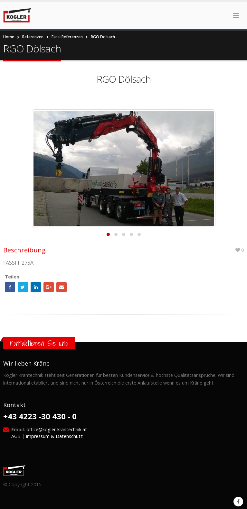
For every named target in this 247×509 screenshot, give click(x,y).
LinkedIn (36, 287)
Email (61, 287)
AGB (16, 436)
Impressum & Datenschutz (54, 436)
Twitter (23, 287)
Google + (48, 287)
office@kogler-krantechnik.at (56, 429)
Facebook (10, 287)
